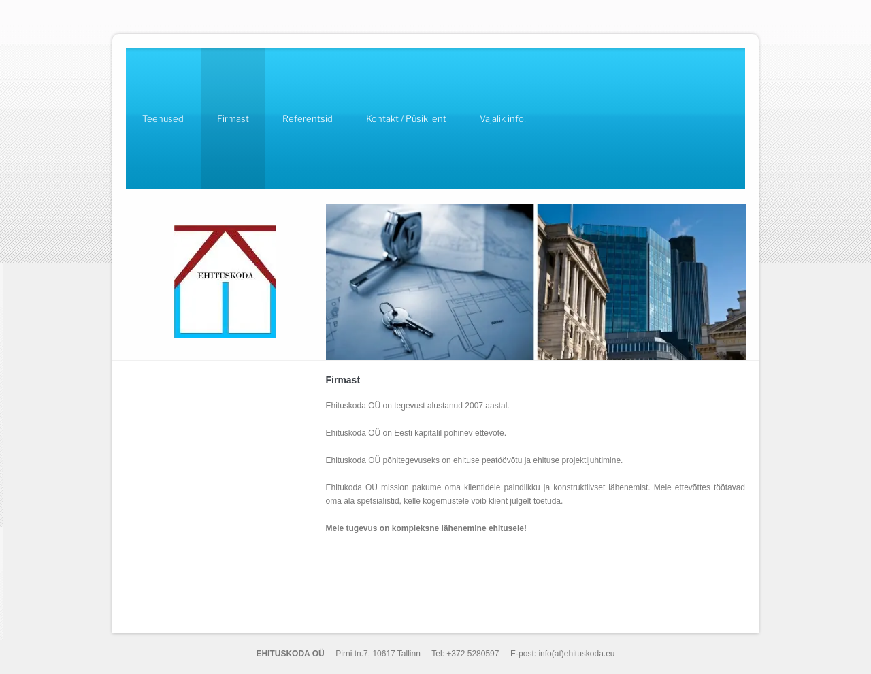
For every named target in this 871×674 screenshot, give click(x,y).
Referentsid (307, 118)
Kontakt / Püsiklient (406, 118)
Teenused (163, 118)
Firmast (233, 118)
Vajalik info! (503, 118)
